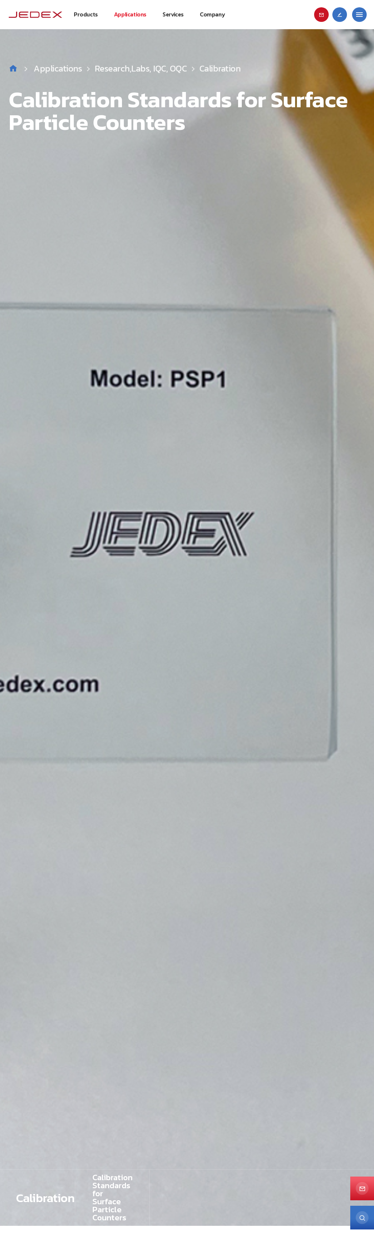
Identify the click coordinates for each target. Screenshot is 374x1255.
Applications (64, 68)
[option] (187, 613)
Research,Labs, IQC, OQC (141, 68)
